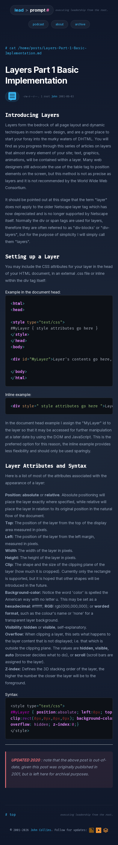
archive (80, 24)
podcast (38, 24)
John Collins (40, 830)
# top (10, 814)
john (54, 96)
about (60, 24)
